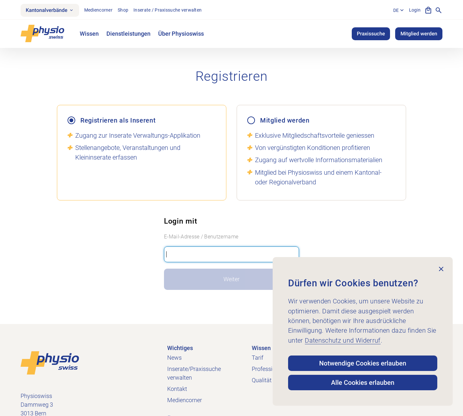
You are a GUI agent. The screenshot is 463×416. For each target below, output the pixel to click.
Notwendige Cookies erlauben (362, 363)
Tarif (257, 357)
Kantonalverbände (50, 10)
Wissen (89, 33)
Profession (265, 368)
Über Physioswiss (181, 33)
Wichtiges (180, 348)
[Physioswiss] (42, 33)
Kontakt (177, 388)
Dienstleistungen (128, 33)
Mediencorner (98, 10)
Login (415, 10)
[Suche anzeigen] (438, 10)
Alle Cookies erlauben (363, 382)
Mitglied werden (418, 34)
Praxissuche (371, 34)
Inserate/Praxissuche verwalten (194, 373)
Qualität (262, 380)
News (174, 357)
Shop (123, 10)
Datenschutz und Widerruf (343, 340)
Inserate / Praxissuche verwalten (167, 10)
